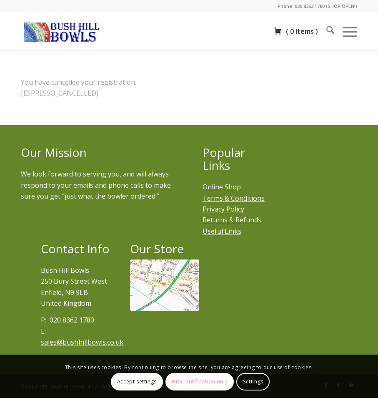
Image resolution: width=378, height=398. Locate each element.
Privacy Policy (223, 209)
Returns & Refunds (232, 219)
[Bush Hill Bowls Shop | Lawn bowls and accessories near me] (62, 31)
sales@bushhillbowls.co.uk (82, 342)
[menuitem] (326, 31)
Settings (253, 381)
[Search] (326, 31)
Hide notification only (200, 381)
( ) (296, 31)
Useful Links (222, 231)
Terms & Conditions (234, 198)
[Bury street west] (164, 285)
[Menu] (345, 31)
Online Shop (222, 186)
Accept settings (137, 381)
